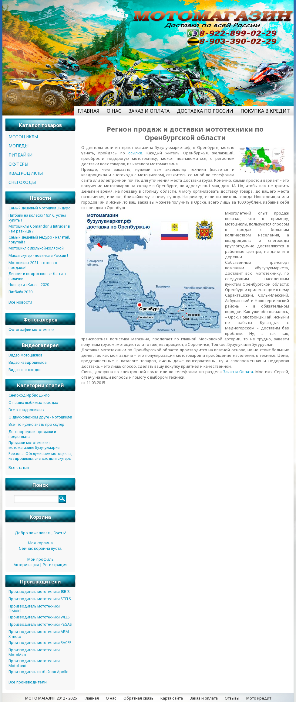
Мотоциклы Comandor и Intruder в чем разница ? (39, 229)
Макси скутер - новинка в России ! (38, 255)
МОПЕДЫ (18, 146)
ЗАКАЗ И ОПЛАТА (149, 111)
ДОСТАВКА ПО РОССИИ (205, 111)
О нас (111, 698)
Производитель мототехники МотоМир (34, 652)
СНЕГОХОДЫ (22, 182)
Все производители (27, 682)
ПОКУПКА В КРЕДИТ (265, 111)
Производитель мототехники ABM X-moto (38, 634)
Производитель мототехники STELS (39, 598)
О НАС (114, 111)
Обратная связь (138, 698)
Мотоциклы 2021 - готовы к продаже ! (32, 265)
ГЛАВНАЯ (88, 111)
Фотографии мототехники (31, 329)
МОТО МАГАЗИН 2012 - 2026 (51, 698)
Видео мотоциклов (25, 355)
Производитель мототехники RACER (40, 642)
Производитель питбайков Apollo (38, 671)
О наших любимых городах (33, 402)
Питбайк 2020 (20, 291)
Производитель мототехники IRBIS (39, 591)
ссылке (135, 153)
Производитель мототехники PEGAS (40, 624)
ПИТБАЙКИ (20, 155)
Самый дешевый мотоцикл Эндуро (39, 208)
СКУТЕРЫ (18, 164)
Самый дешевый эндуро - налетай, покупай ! (39, 240)
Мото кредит (258, 698)
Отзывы (232, 698)
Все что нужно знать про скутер (36, 424)
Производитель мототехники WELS (39, 617)
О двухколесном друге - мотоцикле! (40, 417)
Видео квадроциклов (27, 362)
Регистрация (55, 564)
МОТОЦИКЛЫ (23, 136)
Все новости (20, 302)
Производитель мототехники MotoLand (34, 663)
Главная (91, 698)
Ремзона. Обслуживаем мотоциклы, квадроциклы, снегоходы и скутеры (40, 456)
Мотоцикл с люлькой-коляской (36, 248)
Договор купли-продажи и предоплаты (32, 434)
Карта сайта (171, 698)
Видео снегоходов (25, 369)
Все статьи (18, 467)
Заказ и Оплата (238, 371)
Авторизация (26, 564)
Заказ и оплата (204, 698)
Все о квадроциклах (26, 409)
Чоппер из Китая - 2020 (28, 284)
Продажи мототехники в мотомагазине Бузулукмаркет (34, 445)
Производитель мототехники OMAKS (34, 609)
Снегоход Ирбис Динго (29, 395)
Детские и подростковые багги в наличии (37, 276)
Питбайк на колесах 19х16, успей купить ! (37, 218)
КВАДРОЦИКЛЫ (25, 173)
